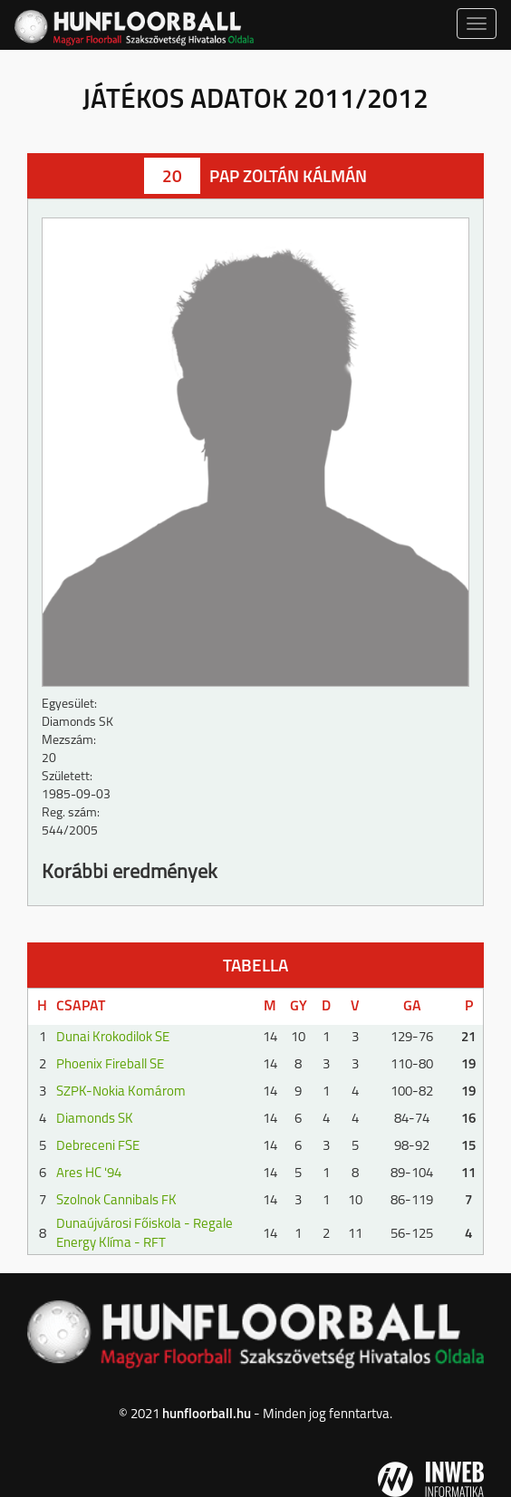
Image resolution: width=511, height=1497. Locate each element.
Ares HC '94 (88, 1174)
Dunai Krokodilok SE (112, 1038)
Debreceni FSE (98, 1147)
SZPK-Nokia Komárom (121, 1092)
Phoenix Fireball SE (110, 1065)
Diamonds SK (94, 1119)
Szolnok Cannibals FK (116, 1201)
